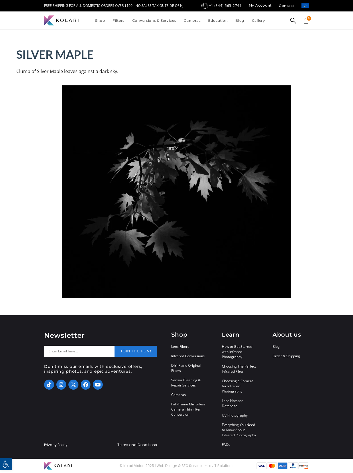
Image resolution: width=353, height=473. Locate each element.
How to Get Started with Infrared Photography (237, 351)
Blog (239, 20)
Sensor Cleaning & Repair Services (186, 383)
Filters (119, 20)
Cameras (192, 20)
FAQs (226, 444)
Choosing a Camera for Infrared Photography (237, 386)
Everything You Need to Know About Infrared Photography (239, 429)
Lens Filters (180, 346)
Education (218, 20)
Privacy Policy (56, 445)
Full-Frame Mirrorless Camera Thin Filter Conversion (188, 409)
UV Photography (235, 415)
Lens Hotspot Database (232, 403)
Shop (100, 20)
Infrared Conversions (188, 356)
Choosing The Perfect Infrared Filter (239, 369)
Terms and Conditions (137, 445)
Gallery (258, 20)
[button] (6, 464)
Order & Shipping (286, 356)
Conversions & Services (154, 20)
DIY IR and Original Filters (186, 368)
